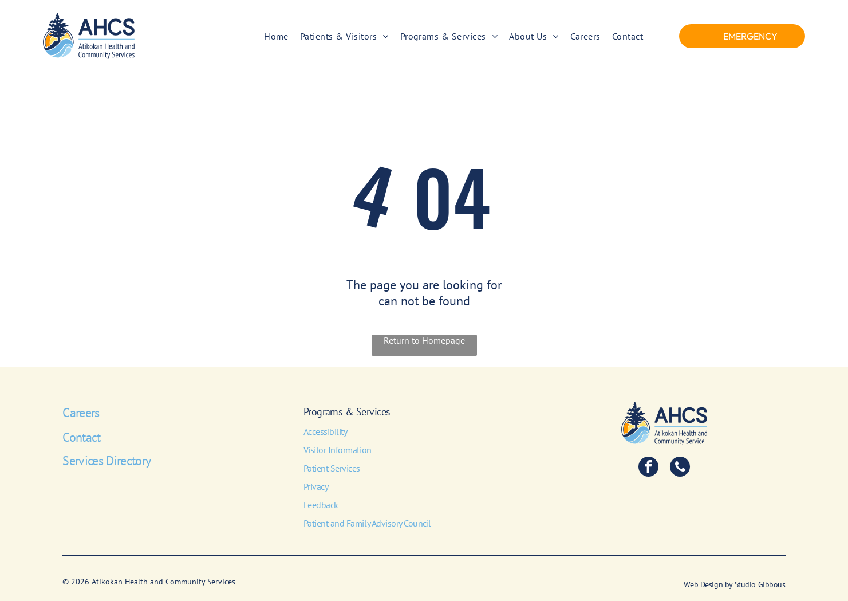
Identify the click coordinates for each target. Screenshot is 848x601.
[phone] (680, 468)
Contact (81, 437)
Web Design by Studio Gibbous (734, 584)
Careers (80, 412)
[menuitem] (276, 35)
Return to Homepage (424, 340)
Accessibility (325, 431)
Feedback (320, 504)
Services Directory (106, 461)
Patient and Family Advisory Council (367, 523)
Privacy (316, 486)
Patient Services (331, 468)
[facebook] (648, 468)
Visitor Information (337, 449)
